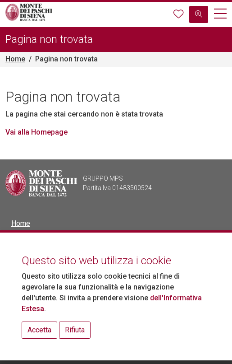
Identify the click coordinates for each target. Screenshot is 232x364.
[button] (220, 15)
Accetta (39, 330)
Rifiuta (75, 330)
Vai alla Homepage (36, 132)
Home (15, 59)
